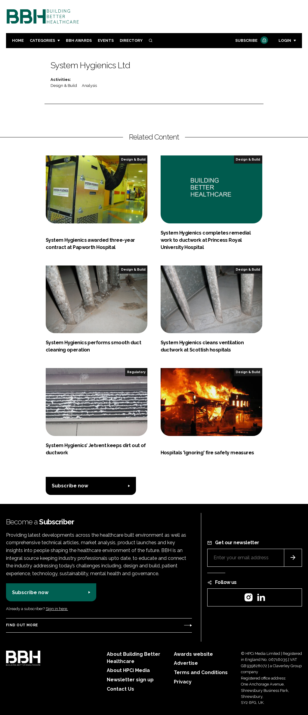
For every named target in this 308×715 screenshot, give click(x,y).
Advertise (186, 663)
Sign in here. (57, 608)
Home (18, 40)
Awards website (193, 654)
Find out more (22, 625)
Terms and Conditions (201, 672)
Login (285, 40)
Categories (42, 40)
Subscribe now (70, 486)
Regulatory (136, 372)
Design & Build (64, 85)
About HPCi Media (128, 670)
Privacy (183, 682)
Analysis (89, 85)
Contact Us (120, 689)
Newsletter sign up (130, 680)
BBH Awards (79, 40)
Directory (131, 40)
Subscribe (250, 41)
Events (106, 40)
